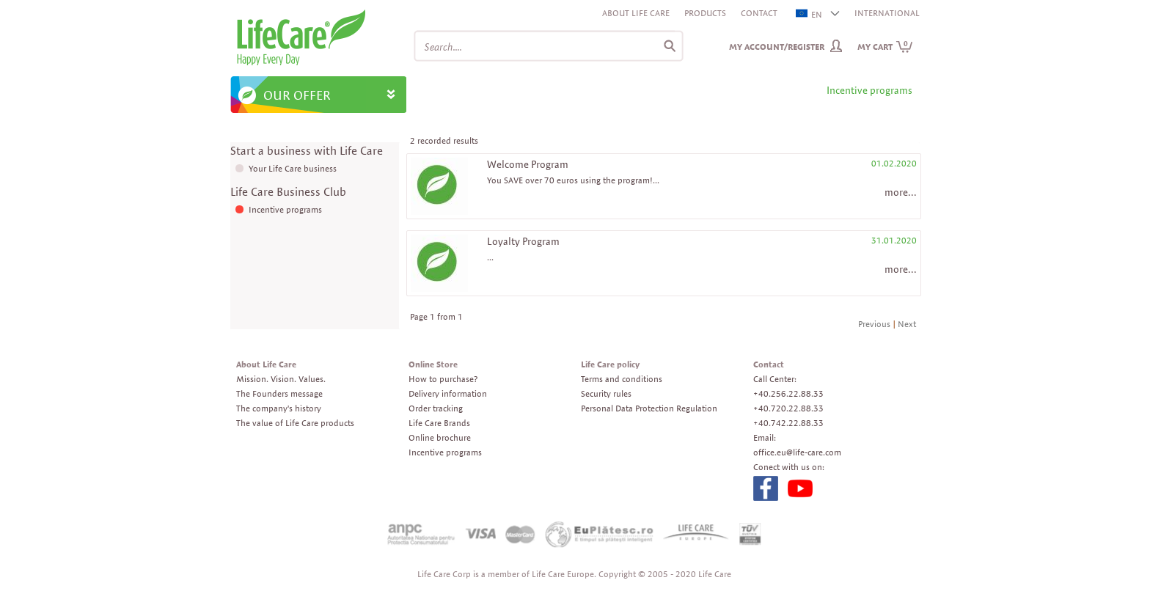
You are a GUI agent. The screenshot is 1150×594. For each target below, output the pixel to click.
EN (810, 14)
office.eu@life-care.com (797, 452)
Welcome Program (527, 164)
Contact (759, 12)
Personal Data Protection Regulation (649, 408)
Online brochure (440, 437)
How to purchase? (443, 378)
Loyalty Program (523, 241)
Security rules (606, 393)
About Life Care (636, 12)
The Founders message (279, 393)
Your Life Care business (293, 168)
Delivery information (448, 393)
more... (901, 192)
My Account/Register (776, 46)
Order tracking (436, 408)
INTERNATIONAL (887, 12)
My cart (885, 46)
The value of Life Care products (295, 422)
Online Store (433, 364)
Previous (874, 323)
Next (907, 323)
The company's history (278, 408)
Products (705, 12)
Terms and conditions (621, 378)
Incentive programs (285, 209)
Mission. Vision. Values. (281, 378)
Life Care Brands (439, 422)
